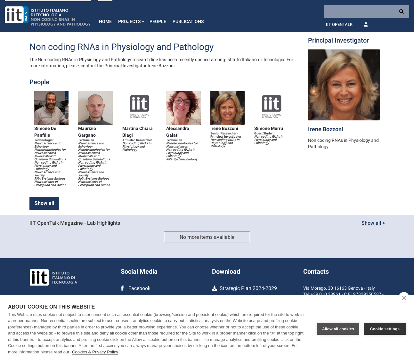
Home (105, 21)
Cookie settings (385, 329)
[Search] (366, 11)
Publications (188, 21)
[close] (404, 297)
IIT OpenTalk (339, 24)
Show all (44, 203)
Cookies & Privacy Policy (95, 352)
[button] (130, 16)
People (158, 21)
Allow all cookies (338, 329)
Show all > (373, 223)
